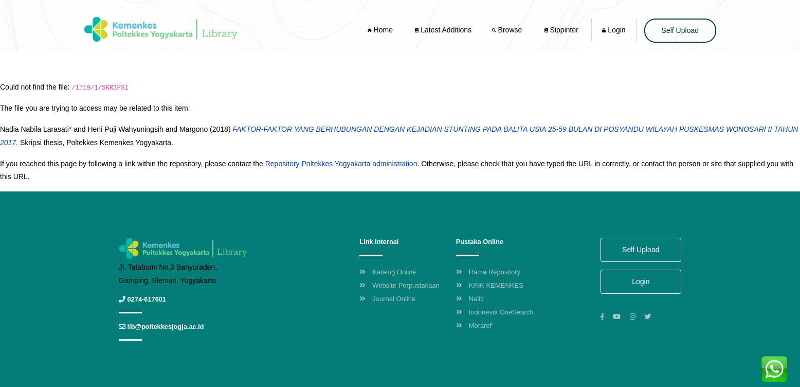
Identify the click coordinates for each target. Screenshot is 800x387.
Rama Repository (488, 272)
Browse (508, 30)
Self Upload (680, 30)
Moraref (474, 325)
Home (381, 30)
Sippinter (561, 30)
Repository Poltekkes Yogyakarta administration (341, 164)
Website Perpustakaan (399, 285)
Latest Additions (443, 30)
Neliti (470, 299)
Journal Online (387, 299)
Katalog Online (387, 272)
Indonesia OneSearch (495, 312)
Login (613, 30)
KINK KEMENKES (489, 285)
